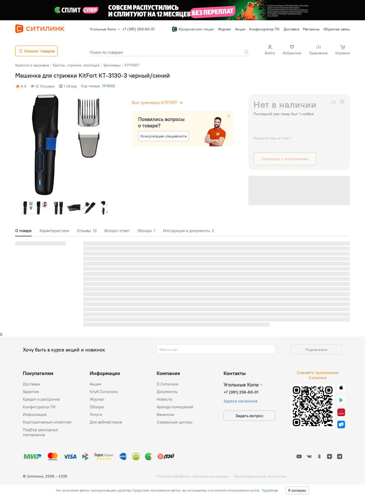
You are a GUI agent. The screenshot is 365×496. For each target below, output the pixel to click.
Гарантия (31, 391)
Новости (164, 399)
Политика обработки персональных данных (193, 476)
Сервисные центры (174, 421)
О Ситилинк (167, 383)
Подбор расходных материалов (40, 432)
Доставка (31, 383)
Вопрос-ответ (117, 230)
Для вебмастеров (106, 421)
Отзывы (87, 230)
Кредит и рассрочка (41, 399)
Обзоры (146, 230)
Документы (167, 391)
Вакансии (165, 414)
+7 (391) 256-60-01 (241, 392)
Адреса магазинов (241, 400)
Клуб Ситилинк (104, 391)
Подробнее (270, 490)
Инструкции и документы (188, 230)
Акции (95, 383)
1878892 (108, 86)
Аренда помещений (175, 406)
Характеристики (54, 230)
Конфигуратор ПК (39, 406)
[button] (270, 50)
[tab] (23, 231)
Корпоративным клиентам (47, 421)
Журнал (97, 399)
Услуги (96, 414)
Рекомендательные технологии (260, 476)
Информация (35, 414)
